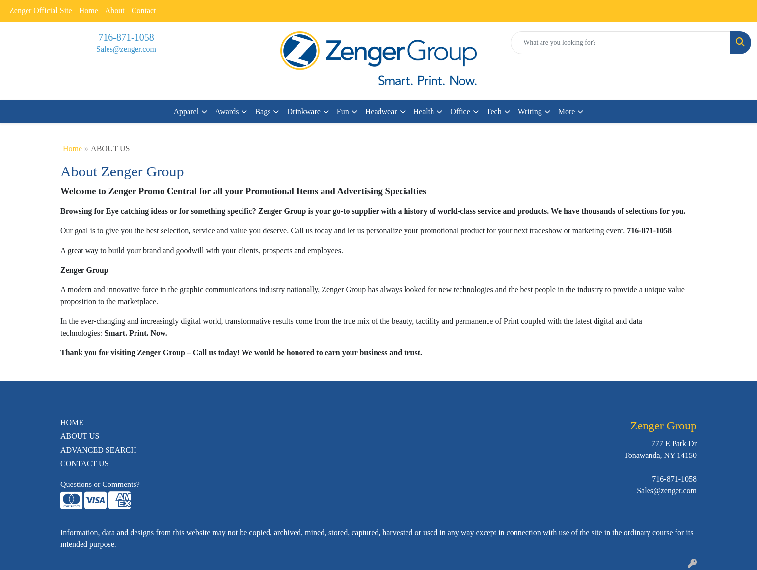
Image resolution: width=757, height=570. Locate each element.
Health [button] (423, 111)
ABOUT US (79, 436)
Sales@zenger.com (126, 49)
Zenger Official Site (40, 10)
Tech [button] (494, 111)
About (115, 10)
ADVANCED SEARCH (98, 450)
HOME (71, 422)
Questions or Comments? (100, 484)
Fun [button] (343, 111)
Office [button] (460, 111)
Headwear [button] (381, 111)
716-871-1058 (126, 37)
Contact (144, 10)
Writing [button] (530, 111)
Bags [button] (262, 111)
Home (88, 10)
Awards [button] (227, 111)
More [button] (566, 111)
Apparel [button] (186, 111)
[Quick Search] (620, 42)
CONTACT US (84, 463)
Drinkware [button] (303, 111)
